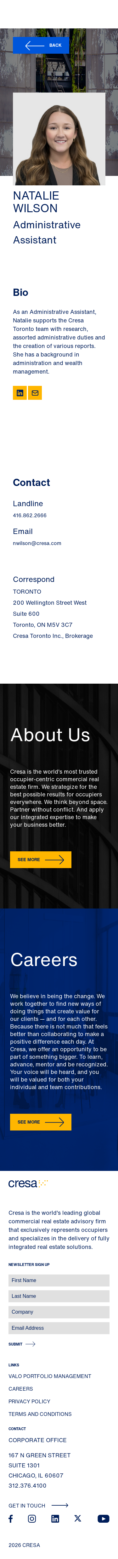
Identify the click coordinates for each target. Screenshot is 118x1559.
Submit (15, 1344)
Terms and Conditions (40, 1414)
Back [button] (55, 45)
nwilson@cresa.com (37, 543)
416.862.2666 (30, 515)
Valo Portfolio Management (49, 1376)
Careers (20, 1389)
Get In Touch (38, 1505)
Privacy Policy (29, 1401)
